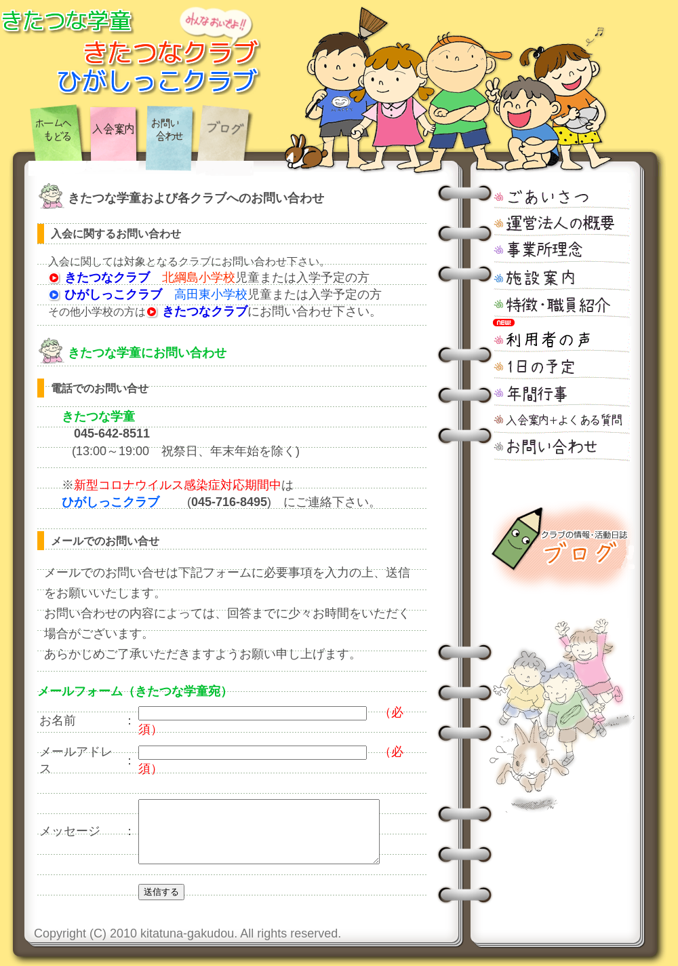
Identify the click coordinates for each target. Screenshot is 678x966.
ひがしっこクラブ (105, 294)
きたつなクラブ (99, 277)
